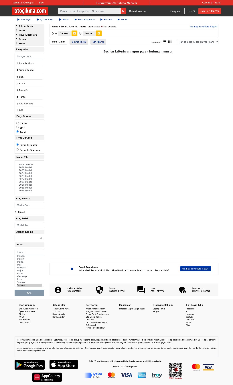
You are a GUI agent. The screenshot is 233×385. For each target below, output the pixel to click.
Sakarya (29, 282)
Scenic (122, 19)
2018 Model (29, 190)
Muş (29, 264)
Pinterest (190, 320)
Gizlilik (22, 314)
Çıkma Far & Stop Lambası (97, 314)
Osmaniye (29, 276)
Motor (64, 19)
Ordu (29, 273)
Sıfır (22, 127)
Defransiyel (91, 325)
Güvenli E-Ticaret (211, 2)
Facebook (190, 309)
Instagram (190, 314)
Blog (41, 2)
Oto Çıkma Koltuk (94, 317)
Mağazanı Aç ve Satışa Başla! (132, 309)
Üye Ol (191, 11)
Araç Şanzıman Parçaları (96, 311)
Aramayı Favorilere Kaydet (203, 26)
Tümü (23, 132)
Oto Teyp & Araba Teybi (96, 322)
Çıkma (23, 123)
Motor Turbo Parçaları (95, 328)
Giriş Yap (175, 11)
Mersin (29, 259)
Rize (29, 279)
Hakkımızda (24, 322)
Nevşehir (29, 267)
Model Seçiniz (29, 164)
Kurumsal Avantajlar (23, 2)
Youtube (189, 317)
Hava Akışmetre (85, 19)
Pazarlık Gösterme (30, 150)
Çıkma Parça (45, 19)
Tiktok (189, 322)
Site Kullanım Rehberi (28, 309)
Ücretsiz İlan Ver (210, 11)
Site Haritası (24, 320)
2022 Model (29, 179)
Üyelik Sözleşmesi (27, 311)
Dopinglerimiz (159, 309)
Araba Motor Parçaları (95, 309)
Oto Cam (90, 320)
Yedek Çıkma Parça (61, 309)
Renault (106, 19)
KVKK (21, 317)
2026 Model (29, 167)
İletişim (156, 311)
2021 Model (29, 182)
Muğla (29, 261)
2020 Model (29, 184)
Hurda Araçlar (58, 317)
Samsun (29, 285)
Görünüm (156, 42)
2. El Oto (56, 311)
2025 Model (29, 170)
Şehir (54, 33)
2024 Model (29, 173)
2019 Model (29, 187)
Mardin (29, 256)
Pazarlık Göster (28, 145)
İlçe (80, 33)
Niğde (29, 270)
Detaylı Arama (137, 11)
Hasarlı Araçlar (59, 314)
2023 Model (29, 176)
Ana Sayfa (24, 19)
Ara (29, 293)
